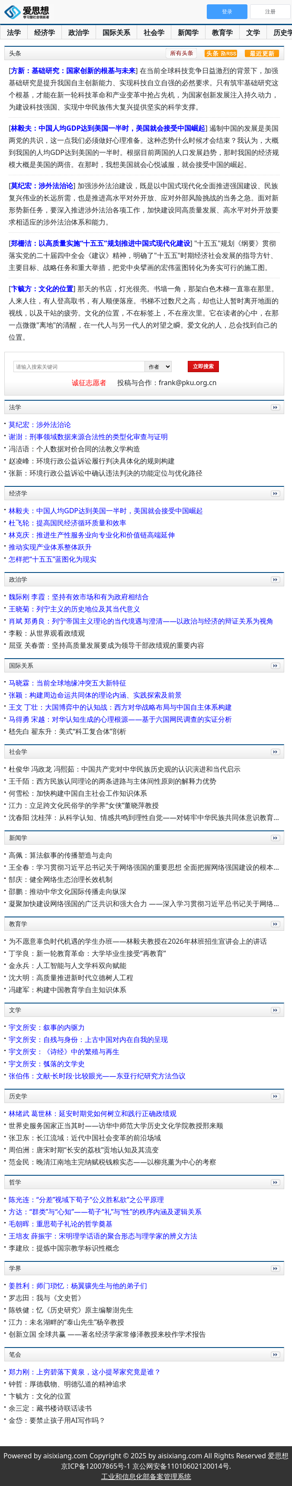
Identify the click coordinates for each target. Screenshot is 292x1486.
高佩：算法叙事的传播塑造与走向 (60, 855)
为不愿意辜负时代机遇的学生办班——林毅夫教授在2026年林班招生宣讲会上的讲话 (138, 941)
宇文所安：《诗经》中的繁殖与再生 (64, 1051)
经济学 (44, 32)
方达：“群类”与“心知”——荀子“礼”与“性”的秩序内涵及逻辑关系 (105, 1211)
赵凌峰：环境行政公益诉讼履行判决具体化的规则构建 (92, 461)
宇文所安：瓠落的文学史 (47, 1063)
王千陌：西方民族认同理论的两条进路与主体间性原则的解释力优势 (112, 781)
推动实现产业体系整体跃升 (50, 547)
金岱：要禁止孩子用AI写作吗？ (57, 1420)
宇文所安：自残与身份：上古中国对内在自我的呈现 (88, 1039)
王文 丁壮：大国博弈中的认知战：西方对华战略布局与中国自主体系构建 (120, 707)
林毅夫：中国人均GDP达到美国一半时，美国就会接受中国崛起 (108, 128)
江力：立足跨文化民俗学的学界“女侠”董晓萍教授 (84, 805)
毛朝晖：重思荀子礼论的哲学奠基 (60, 1224)
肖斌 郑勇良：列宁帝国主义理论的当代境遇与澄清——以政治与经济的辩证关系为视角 (141, 621)
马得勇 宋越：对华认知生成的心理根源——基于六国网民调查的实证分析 (120, 719)
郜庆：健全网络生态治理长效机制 (60, 879)
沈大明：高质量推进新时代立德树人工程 (71, 977)
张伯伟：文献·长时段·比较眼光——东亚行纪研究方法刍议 (97, 1076)
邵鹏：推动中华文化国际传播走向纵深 (67, 891)
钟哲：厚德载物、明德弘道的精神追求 (67, 1384)
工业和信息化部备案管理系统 (146, 1476)
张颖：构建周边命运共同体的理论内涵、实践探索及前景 (95, 695)
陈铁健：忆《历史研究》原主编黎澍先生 (71, 1310)
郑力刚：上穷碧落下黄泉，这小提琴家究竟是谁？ (85, 1372)
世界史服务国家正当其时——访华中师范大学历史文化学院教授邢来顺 (116, 1125)
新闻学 (188, 32)
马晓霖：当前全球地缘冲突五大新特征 (67, 683)
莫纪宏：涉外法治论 (42, 185)
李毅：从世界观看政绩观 (47, 633)
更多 (274, 417)
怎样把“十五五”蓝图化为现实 (53, 559)
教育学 (222, 32)
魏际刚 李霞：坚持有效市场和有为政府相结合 (79, 596)
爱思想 (29, 13)
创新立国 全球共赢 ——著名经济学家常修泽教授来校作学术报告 (107, 1334)
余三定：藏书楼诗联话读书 (50, 1408)
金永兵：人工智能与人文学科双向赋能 (67, 965)
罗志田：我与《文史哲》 (47, 1298)
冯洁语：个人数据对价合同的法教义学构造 (74, 449)
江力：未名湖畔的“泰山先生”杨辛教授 (67, 1322)
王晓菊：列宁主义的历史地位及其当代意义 (74, 609)
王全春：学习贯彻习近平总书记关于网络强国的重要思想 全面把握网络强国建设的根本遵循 (148, 867)
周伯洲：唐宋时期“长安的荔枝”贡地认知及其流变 (84, 1150)
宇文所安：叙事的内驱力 (47, 1027)
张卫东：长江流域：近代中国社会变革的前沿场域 (85, 1137)
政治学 (78, 32)
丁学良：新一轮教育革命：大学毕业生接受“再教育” (87, 953)
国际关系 (116, 32)
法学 (14, 32)
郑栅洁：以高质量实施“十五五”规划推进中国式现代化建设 (100, 243)
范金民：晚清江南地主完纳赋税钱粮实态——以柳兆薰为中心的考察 (112, 1162)
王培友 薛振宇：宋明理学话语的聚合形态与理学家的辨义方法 (103, 1236)
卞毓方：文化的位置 (42, 288)
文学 (253, 32)
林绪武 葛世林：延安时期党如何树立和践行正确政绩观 (92, 1113)
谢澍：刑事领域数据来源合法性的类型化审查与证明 (88, 436)
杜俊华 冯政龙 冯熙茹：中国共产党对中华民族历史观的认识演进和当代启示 (125, 769)
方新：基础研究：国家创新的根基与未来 (73, 70)
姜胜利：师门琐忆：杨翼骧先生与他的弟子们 (78, 1285)
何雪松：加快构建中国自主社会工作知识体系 (78, 793)
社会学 (154, 32)
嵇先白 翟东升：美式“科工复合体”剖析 (67, 731)
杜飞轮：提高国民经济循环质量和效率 (67, 522)
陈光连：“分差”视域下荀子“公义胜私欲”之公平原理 (86, 1199)
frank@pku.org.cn (188, 382)
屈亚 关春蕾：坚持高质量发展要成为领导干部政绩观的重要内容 (106, 645)
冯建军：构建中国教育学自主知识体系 (67, 989)
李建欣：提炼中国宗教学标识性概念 (64, 1248)
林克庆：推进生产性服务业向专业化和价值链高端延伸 (92, 535)
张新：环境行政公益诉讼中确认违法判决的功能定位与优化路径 (105, 473)
